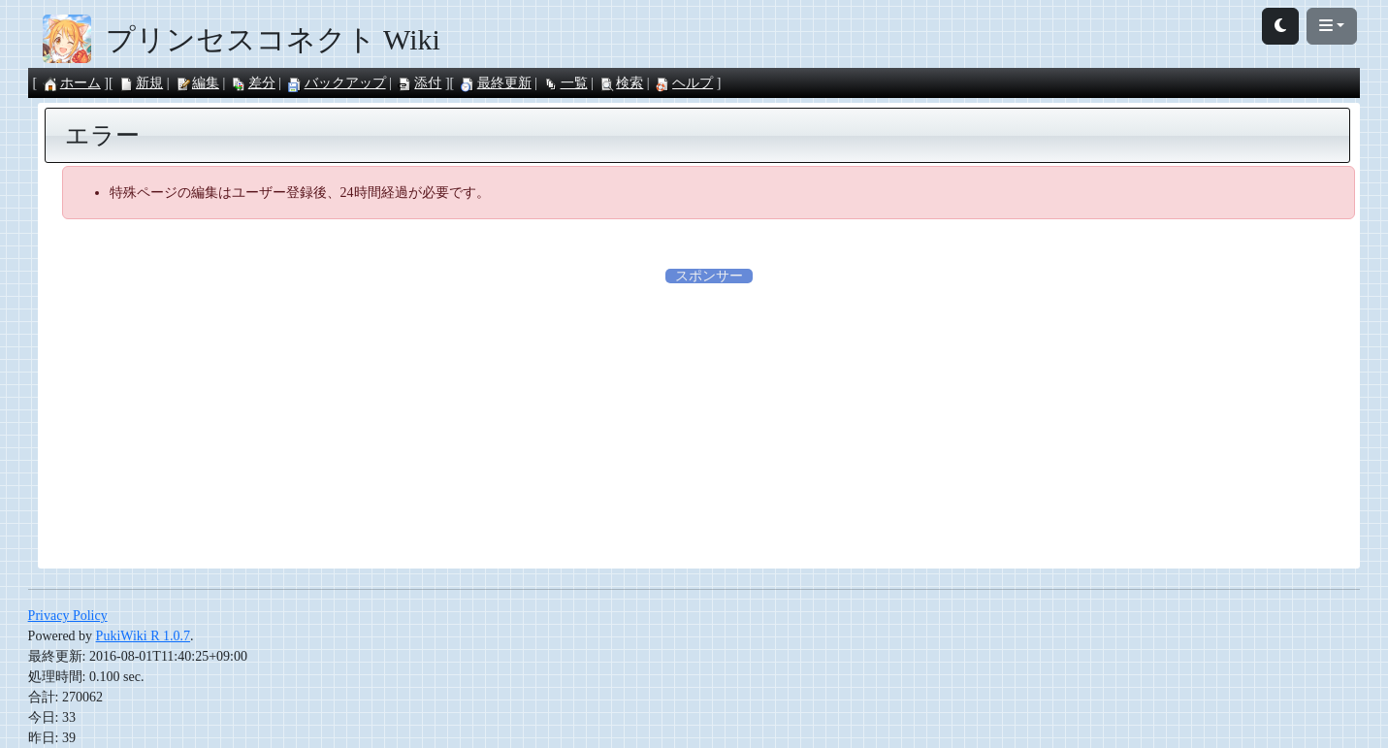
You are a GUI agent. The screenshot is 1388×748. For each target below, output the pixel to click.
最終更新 (496, 83)
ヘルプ (684, 83)
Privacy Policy (68, 615)
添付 (419, 83)
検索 (620, 83)
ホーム (72, 83)
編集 (197, 83)
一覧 (565, 83)
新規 (140, 83)
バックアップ (336, 83)
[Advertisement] (709, 422)
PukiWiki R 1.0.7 (143, 636)
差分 (253, 83)
